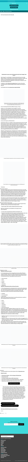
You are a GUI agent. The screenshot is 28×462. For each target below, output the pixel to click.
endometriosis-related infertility (14, 87)
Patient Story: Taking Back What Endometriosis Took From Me (12, 381)
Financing (2, 448)
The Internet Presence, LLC (22, 460)
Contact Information (4, 454)
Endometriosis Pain (5, 376)
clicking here (4, 119)
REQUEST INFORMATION (14, 5)
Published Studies (4, 452)
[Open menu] (26, 3)
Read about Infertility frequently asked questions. (9, 409)
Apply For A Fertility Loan (14, 383)
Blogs (2, 444)
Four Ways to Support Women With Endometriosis (10, 378)
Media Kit (2, 457)
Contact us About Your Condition (8, 403)
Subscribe (21, 424)
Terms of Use (3, 451)
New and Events (3, 456)
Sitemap (2, 445)
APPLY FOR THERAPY (14, 7)
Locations (2, 441)
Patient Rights (3, 450)
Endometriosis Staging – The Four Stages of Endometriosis (11, 375)
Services (2, 442)
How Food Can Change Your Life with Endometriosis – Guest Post (12, 379)
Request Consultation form (12, 83)
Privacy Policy (3, 449)
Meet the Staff (3, 440)
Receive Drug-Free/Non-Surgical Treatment (9, 405)
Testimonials (20, 371)
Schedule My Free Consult (5, 455)
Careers (2, 443)
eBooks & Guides (3, 447)
